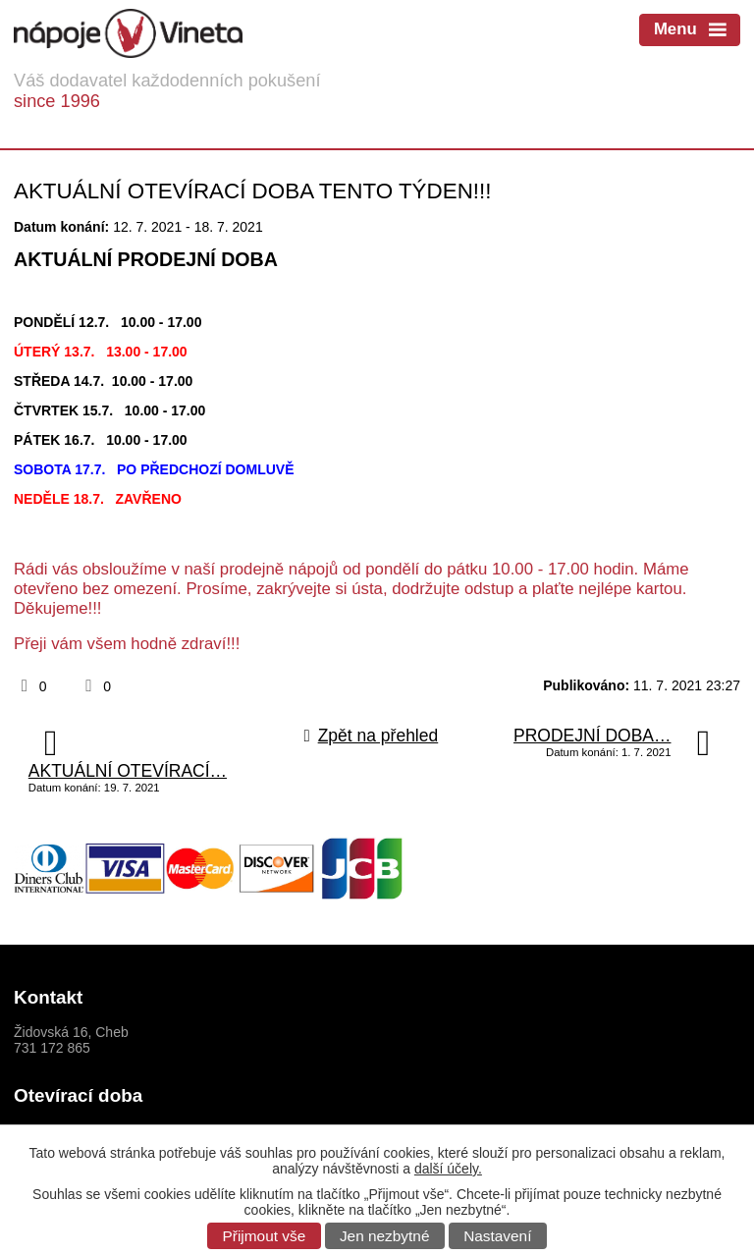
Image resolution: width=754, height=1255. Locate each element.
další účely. (448, 1168)
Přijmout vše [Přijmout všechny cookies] (264, 1236)
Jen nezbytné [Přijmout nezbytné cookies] (385, 1236)
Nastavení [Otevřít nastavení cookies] (497, 1236)
